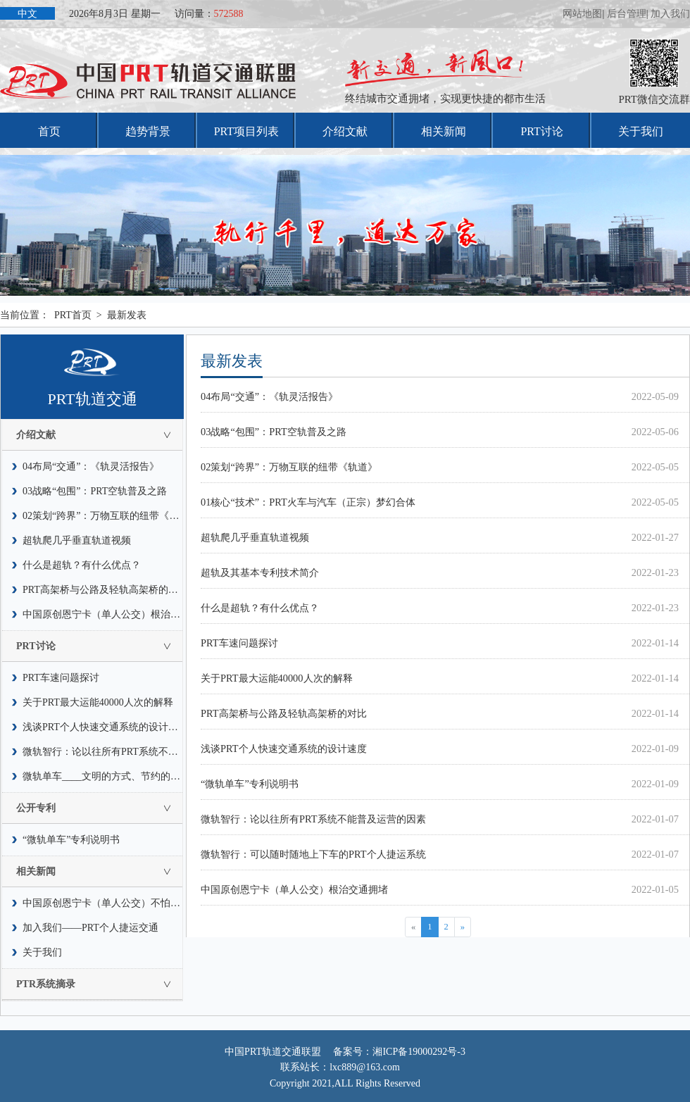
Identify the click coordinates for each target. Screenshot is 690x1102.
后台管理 (626, 13)
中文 (27, 13)
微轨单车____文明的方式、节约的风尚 (103, 776)
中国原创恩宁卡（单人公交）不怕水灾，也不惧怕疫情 (103, 903)
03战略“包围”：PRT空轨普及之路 (95, 491)
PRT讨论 (541, 131)
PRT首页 (73, 315)
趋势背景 (147, 131)
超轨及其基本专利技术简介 (260, 572)
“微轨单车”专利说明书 (71, 839)
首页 (49, 131)
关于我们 (640, 131)
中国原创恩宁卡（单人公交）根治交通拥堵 (103, 614)
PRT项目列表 (246, 131)
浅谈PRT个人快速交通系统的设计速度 (103, 727)
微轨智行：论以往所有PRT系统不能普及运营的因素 (103, 751)
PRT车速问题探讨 (61, 677)
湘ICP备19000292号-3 (418, 1051)
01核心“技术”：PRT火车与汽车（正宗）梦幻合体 (308, 502)
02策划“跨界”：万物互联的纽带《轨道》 (103, 516)
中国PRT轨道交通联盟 (273, 1051)
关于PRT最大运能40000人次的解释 (98, 702)
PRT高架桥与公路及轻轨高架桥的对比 (103, 589)
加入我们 (670, 13)
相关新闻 (443, 131)
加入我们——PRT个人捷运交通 (90, 927)
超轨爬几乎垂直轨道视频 (77, 540)
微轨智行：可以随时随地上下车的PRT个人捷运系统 (313, 854)
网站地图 (582, 13)
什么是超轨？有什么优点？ (82, 565)
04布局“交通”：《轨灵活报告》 (91, 466)
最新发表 (126, 315)
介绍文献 (345, 131)
